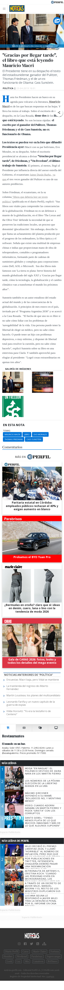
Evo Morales (40, 434)
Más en (32, 456)
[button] (59, 112)
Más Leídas (9, 763)
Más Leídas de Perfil (15, 841)
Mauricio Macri (12, 434)
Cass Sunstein (34, 439)
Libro (27, 434)
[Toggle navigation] (5, 9)
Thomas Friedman (14, 439)
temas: (7, 430)
